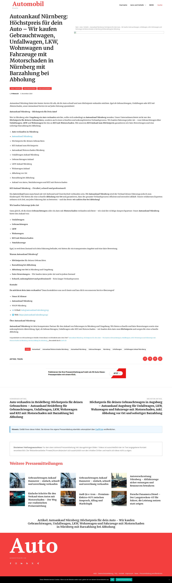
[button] (160, 5)
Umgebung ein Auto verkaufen (42, 117)
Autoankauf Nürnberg (78, 349)
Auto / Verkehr (16, 88)
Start (76, 25)
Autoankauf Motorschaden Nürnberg (55, 349)
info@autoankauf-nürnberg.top (35, 310)
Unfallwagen (117, 349)
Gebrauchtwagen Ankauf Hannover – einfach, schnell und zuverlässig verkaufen (44, 481)
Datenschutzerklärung (124, 579)
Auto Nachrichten (30, 88)
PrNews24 (14, 93)
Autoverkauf (18, 194)
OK (112, 579)
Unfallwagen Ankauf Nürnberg (135, 349)
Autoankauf (36, 349)
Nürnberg (106, 349)
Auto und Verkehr (44, 88)
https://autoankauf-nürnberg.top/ (33, 315)
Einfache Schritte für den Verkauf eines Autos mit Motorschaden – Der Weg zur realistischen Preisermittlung (42, 499)
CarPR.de (99, 429)
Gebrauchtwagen (95, 349)
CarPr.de (63, 340)
